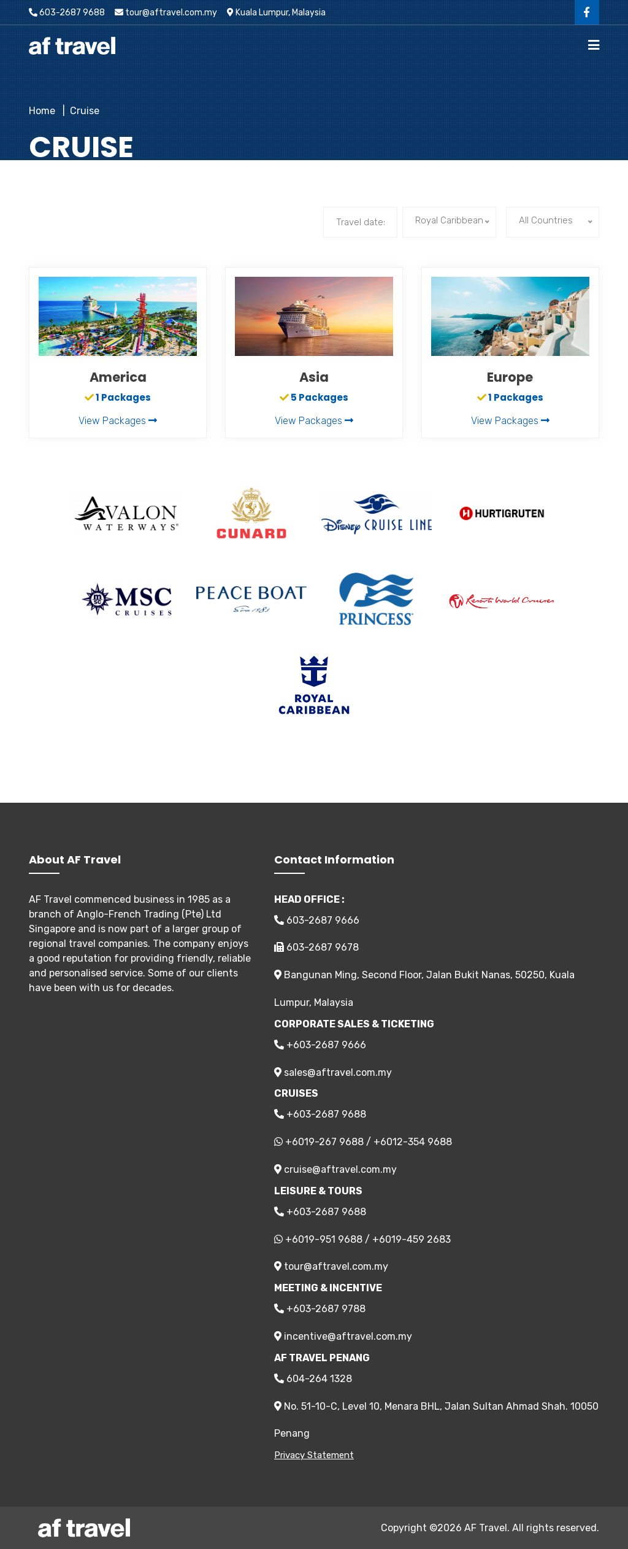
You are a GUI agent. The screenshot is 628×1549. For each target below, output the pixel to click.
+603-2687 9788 (320, 1309)
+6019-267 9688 (324, 1142)
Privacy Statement (314, 1455)
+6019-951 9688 (323, 1239)
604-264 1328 (313, 1379)
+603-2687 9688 (320, 1114)
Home (42, 111)
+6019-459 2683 (411, 1239)
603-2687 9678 (316, 947)
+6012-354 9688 (412, 1142)
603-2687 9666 (316, 920)
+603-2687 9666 (320, 1045)
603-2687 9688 (67, 12)
